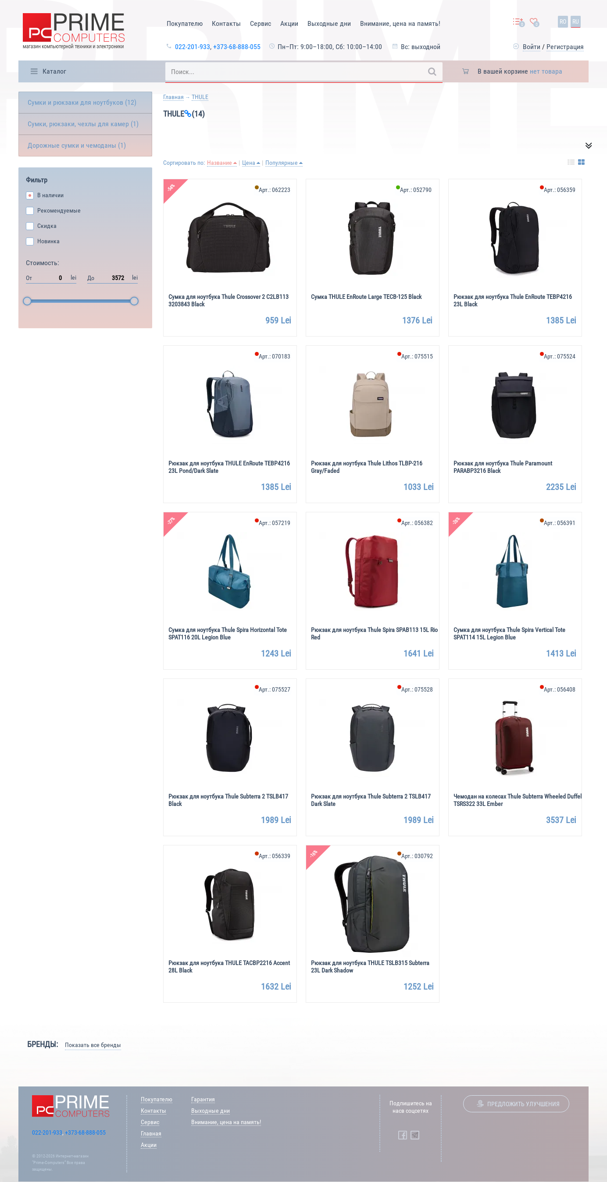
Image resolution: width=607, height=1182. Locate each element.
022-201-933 (192, 47)
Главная (173, 96)
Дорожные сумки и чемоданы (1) (77, 145)
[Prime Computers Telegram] (415, 1135)
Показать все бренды (93, 1044)
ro (563, 21)
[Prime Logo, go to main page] (74, 32)
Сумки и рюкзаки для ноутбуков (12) (82, 102)
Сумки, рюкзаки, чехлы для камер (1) (83, 124)
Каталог (54, 71)
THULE (200, 96)
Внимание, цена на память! (400, 23)
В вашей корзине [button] (520, 71)
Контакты (226, 23)
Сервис (260, 23)
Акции (289, 23)
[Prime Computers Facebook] (402, 1135)
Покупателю (185, 23)
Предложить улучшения (523, 1103)
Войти (531, 47)
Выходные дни (329, 23)
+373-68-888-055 (237, 47)
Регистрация (565, 47)
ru (575, 21)
